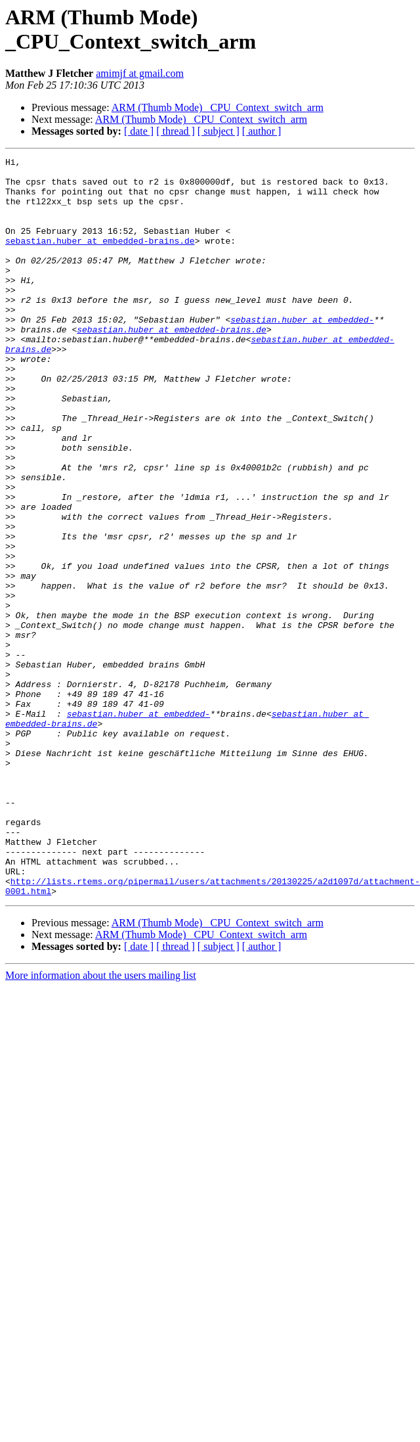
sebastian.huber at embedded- (301, 353)
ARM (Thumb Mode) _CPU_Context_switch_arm (218, 107)
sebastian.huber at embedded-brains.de (100, 258)
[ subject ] (219, 131)
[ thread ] (175, 131)
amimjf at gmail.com (140, 73)
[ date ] (139, 131)
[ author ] (262, 131)
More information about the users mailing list (100, 1123)
